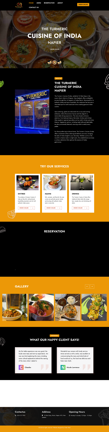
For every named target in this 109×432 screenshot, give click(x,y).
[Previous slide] (87, 286)
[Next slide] (92, 286)
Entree (21, 193)
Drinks (75, 193)
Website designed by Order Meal (61, 427)
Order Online (83, 4)
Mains (48, 193)
